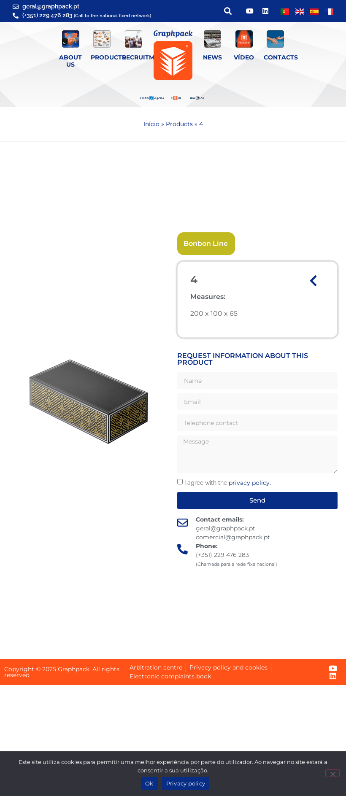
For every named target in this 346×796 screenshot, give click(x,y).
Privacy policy (185, 783)
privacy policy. (250, 483)
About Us (70, 61)
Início (151, 124)
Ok (149, 783)
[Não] (332, 773)
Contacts (281, 57)
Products (108, 57)
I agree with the (227, 482)
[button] (228, 11)
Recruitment (144, 57)
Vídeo (244, 57)
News (212, 57)
